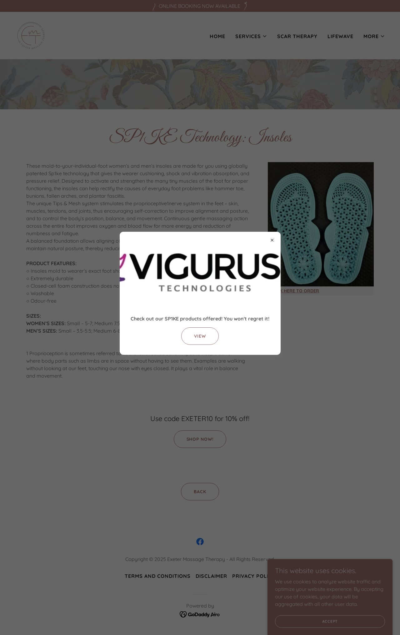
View (200, 336)
